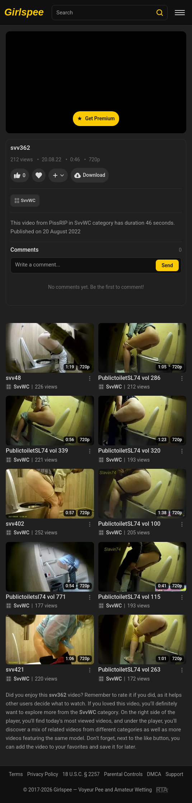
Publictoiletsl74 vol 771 (36, 596)
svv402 (15, 523)
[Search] (160, 12)
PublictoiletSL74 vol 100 (129, 523)
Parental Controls (123, 774)
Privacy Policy (42, 774)
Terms (16, 774)
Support (174, 774)
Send (167, 265)
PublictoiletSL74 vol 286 (129, 377)
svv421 (15, 669)
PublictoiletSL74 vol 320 (129, 450)
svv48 (13, 377)
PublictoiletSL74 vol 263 (129, 669)
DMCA (154, 774)
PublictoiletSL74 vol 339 (37, 450)
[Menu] (180, 13)
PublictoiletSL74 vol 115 (129, 596)
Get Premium (95, 118)
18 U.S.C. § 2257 (81, 774)
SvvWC (25, 200)
